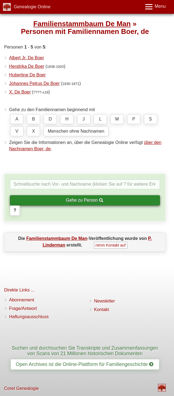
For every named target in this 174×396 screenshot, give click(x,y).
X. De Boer (20, 92)
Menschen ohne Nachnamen (76, 131)
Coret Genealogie (21, 388)
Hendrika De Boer (26, 66)
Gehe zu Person (84, 200)
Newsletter (104, 301)
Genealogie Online (32, 6)
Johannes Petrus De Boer (34, 83)
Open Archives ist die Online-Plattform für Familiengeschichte (84, 364)
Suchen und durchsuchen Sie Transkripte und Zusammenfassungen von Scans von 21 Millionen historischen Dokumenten (85, 350)
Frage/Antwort (23, 308)
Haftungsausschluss (29, 316)
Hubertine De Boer (27, 75)
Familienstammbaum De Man (82, 24)
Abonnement (21, 300)
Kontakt (101, 309)
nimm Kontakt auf (111, 245)
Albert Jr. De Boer (26, 57)
